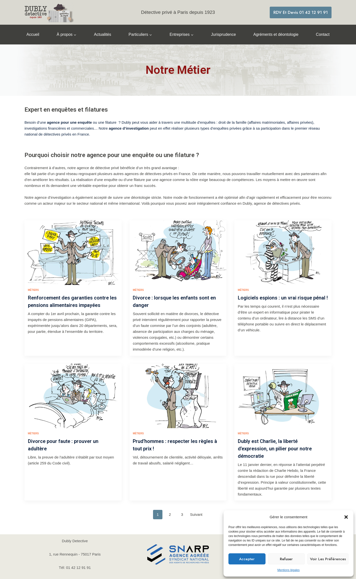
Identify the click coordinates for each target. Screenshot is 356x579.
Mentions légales (288, 570)
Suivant (196, 501)
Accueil (32, 34)
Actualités (102, 34)
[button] (346, 517)
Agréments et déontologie (275, 34)
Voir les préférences (328, 559)
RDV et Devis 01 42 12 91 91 (300, 12)
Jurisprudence (223, 34)
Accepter (247, 559)
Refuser (286, 559)
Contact (323, 34)
